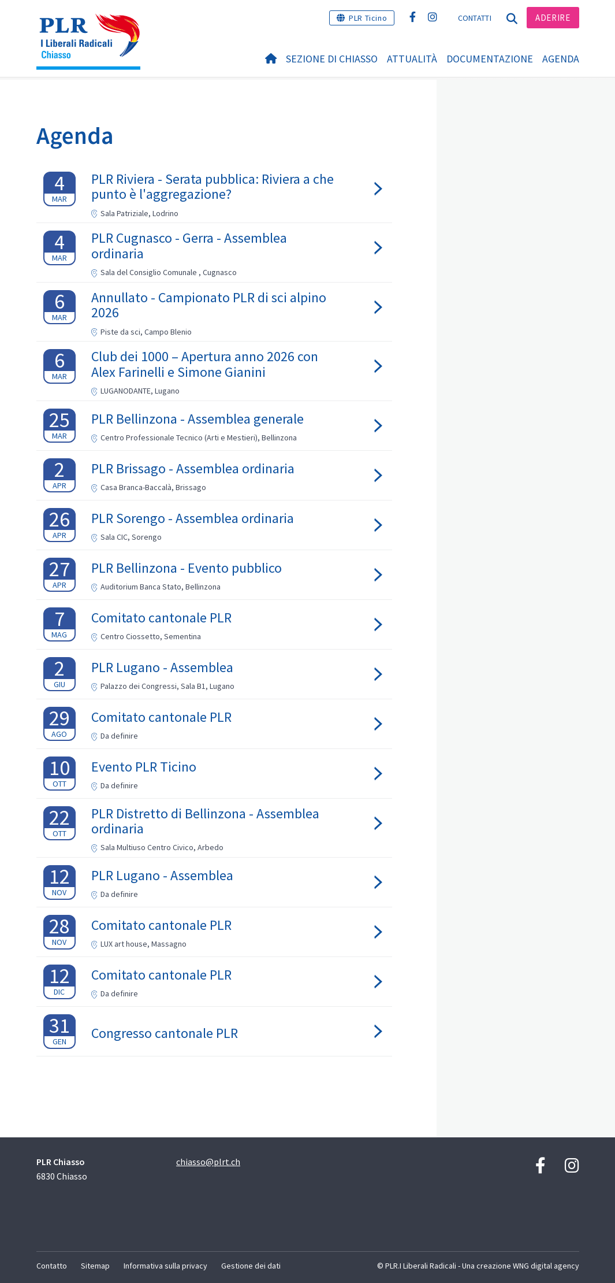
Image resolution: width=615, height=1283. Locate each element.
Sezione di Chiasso (332, 58)
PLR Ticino (368, 18)
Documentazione (489, 58)
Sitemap (95, 1265)
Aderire (552, 17)
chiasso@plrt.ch (208, 1161)
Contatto (51, 1265)
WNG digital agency (546, 1265)
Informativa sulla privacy (165, 1265)
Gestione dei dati (251, 1265)
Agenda (560, 58)
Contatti (474, 18)
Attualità (412, 58)
